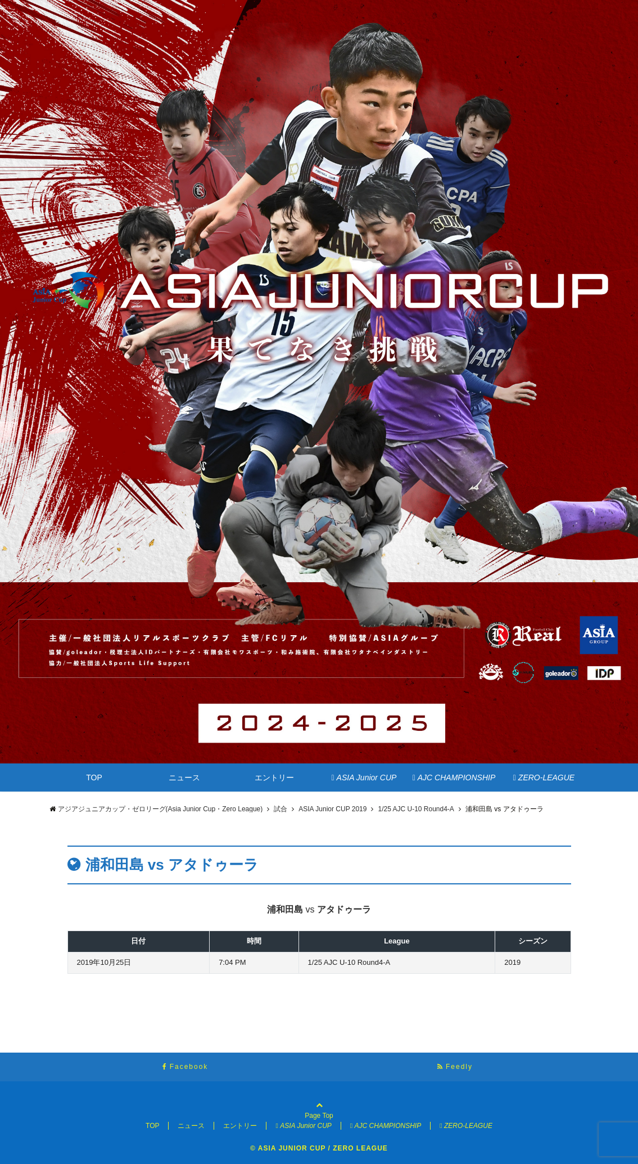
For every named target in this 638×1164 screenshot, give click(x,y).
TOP (94, 777)
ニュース (184, 777)
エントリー (274, 777)
